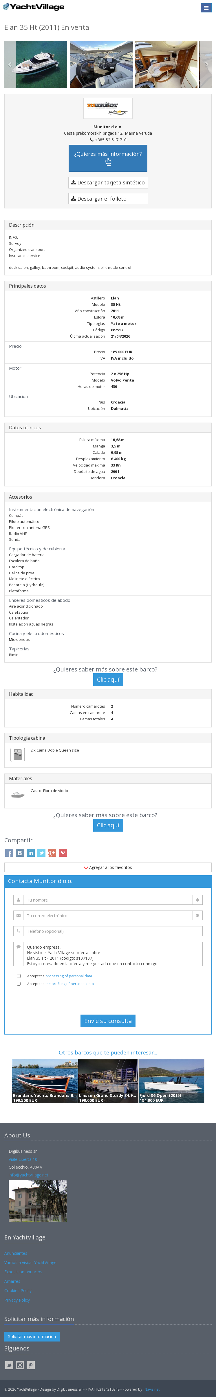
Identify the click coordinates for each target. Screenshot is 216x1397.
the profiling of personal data (69, 983)
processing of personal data (68, 976)
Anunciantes (15, 1253)
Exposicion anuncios (23, 1271)
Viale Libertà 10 (23, 1159)
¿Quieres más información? (108, 158)
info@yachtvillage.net (28, 1175)
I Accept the (58, 976)
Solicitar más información (32, 1336)
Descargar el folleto (99, 198)
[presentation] (108, 1000)
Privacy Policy (17, 1300)
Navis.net (152, 1389)
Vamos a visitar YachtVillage (30, 1262)
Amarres (12, 1281)
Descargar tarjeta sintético (108, 182)
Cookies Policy (18, 1290)
